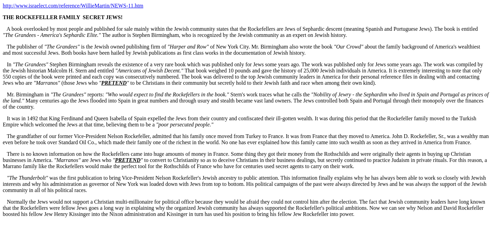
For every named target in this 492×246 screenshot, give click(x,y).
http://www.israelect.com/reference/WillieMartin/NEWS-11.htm (73, 6)
